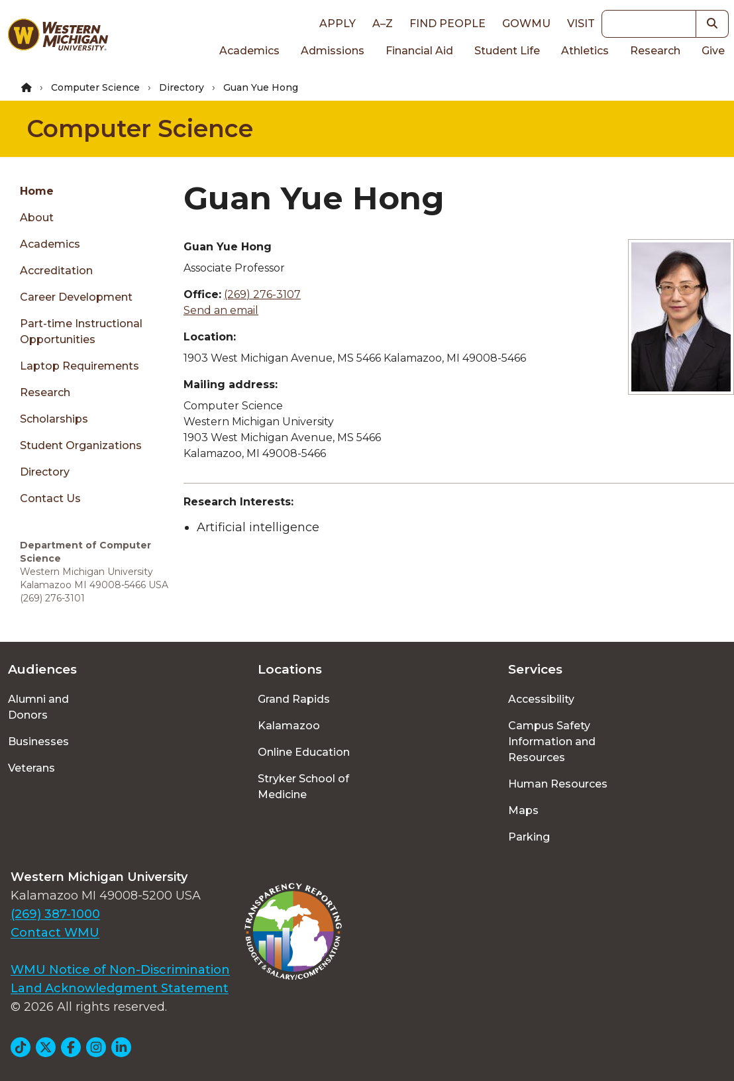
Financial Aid (419, 50)
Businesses (38, 741)
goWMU (526, 23)
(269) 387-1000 (55, 914)
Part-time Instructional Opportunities (81, 331)
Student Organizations (81, 445)
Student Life (507, 50)
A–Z (382, 23)
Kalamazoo (289, 725)
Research (655, 50)
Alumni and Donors (38, 707)
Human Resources (557, 784)
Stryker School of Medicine (303, 786)
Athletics (585, 50)
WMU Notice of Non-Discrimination (120, 969)
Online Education (304, 752)
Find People (447, 23)
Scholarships (54, 419)
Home (37, 191)
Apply (337, 23)
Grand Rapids (294, 699)
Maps (523, 810)
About (37, 217)
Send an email (221, 310)
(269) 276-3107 (262, 294)
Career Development (76, 297)
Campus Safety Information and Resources (552, 741)
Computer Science (95, 87)
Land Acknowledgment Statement (120, 988)
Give (713, 50)
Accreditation (56, 270)
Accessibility (541, 699)
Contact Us (50, 498)
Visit (581, 23)
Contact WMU (55, 932)
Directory (181, 87)
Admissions (332, 50)
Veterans (31, 768)
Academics (249, 50)
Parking (529, 837)
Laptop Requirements (79, 366)
